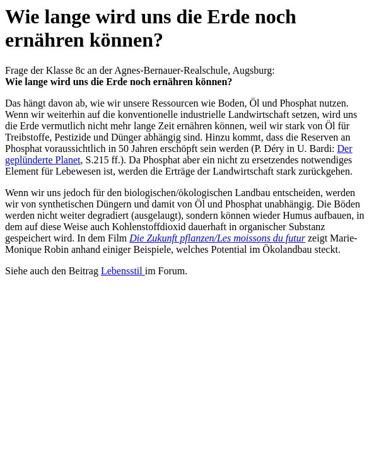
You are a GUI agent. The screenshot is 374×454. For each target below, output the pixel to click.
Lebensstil (123, 270)
